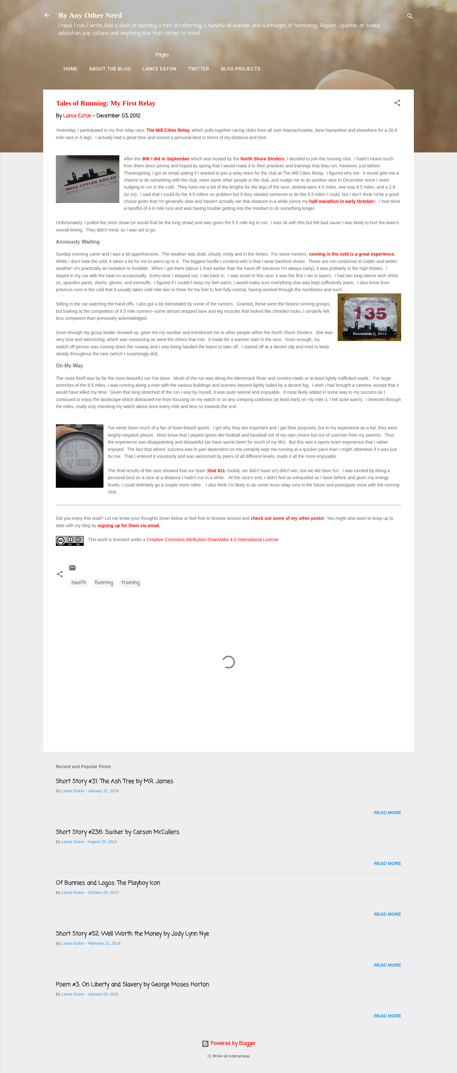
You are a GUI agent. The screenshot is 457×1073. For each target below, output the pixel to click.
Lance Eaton (159, 69)
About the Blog (110, 69)
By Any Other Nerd (90, 15)
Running (104, 583)
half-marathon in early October (341, 201)
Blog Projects (241, 69)
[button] (397, 104)
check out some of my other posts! (287, 518)
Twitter (198, 69)
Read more (387, 812)
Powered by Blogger (229, 1044)
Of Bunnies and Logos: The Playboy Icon (108, 883)
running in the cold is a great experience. (352, 254)
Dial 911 (216, 470)
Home (70, 69)
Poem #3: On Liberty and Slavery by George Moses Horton (132, 984)
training (130, 583)
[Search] (410, 17)
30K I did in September (166, 158)
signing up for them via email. (129, 525)
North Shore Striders (262, 158)
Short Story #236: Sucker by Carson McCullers (117, 832)
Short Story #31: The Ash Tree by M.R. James (114, 781)
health (78, 583)
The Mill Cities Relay (168, 130)
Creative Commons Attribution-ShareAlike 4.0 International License (212, 539)
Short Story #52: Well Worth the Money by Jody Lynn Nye (132, 933)
